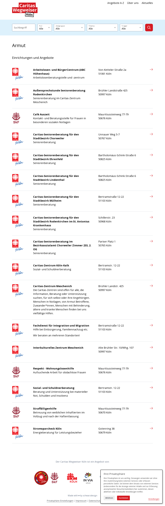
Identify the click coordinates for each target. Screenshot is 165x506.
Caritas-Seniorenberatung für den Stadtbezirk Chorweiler (56, 136)
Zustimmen (123, 498)
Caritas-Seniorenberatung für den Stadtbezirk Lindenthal (56, 178)
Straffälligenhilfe (44, 408)
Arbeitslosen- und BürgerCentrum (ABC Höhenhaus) (59, 71)
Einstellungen (153, 499)
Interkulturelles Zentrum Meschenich (58, 347)
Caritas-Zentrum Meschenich (52, 286)
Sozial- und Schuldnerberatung (53, 388)
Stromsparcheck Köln (47, 428)
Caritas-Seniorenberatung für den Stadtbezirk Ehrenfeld (56, 157)
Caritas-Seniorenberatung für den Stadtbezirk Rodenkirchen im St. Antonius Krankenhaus (61, 221)
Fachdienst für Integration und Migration (61, 325)
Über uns (133, 3)
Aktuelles (147, 3)
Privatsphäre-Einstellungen (60, 500)
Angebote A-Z (115, 3)
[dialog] (131, 486)
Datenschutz (95, 500)
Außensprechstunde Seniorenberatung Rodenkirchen (59, 92)
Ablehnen (109, 498)
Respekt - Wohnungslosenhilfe (53, 368)
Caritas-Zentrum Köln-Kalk (51, 265)
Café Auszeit (41, 114)
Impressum (81, 500)
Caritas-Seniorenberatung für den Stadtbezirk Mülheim (56, 198)
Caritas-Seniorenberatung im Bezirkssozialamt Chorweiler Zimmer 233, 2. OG (62, 245)
